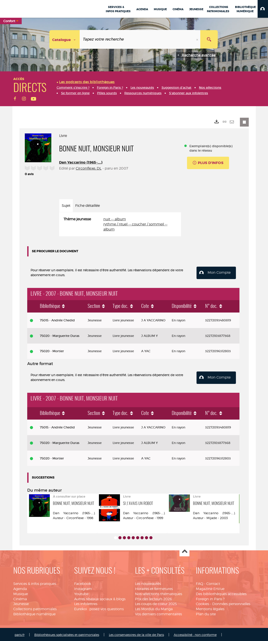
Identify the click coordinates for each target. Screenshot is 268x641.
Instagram (83, 588)
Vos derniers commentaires (158, 613)
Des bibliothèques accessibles (221, 593)
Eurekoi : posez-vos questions (99, 608)
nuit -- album (114, 219)
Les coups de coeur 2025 (156, 603)
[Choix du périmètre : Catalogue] (64, 39)
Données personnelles (231, 603)
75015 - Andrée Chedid (57, 320)
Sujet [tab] (66, 205)
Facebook (82, 583)
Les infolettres (85, 603)
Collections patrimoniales (35, 608)
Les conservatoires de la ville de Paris (136, 634)
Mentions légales (210, 608)
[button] (263, 9)
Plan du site (206, 613)
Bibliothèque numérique (34, 613)
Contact (213, 583)
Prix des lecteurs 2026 (153, 598)
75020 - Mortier (52, 351)
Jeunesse (21, 603)
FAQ (199, 583)
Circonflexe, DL (88, 168)
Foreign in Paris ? (210, 598)
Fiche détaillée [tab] (87, 205)
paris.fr (20, 634)
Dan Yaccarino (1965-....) (81, 162)
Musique (20, 593)
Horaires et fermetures (154, 588)
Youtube (81, 593)
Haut (184, 550)
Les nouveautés (148, 583)
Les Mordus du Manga (154, 608)
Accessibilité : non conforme (195, 634)
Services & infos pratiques (34, 583)
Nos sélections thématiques (158, 593)
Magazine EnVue (210, 588)
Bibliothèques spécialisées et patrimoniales (66, 634)
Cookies (202, 603)
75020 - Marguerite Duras (59, 335)
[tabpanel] (120, 224)
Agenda (20, 588)
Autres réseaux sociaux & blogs (99, 598)
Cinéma (20, 598)
